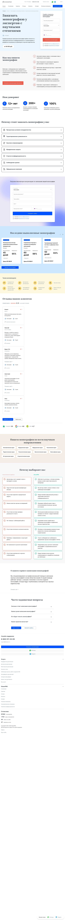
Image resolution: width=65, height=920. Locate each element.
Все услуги (3, 681)
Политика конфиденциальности (8, 706)
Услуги (4, 6)
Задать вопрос (16, 627)
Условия (37, 6)
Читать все (18, 419)
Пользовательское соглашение (53, 45)
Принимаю (46, 43)
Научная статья (57, 282)
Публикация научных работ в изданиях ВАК (11, 288)
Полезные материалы (46, 6)
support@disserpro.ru (5, 641)
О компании (10, 6)
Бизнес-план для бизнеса (57, 288)
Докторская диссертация (26, 282)
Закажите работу (29, 627)
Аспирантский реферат (41, 288)
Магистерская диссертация (41, 282)
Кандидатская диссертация (11, 282)
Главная (4, 10)
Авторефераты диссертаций (26, 288)
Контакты (30, 6)
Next (62, 235)
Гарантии (18, 6)
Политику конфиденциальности (53, 43)
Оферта (2, 729)
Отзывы (24, 6)
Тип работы (46, 24)
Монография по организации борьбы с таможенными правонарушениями (24, 10)
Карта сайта (3, 732)
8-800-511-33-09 (8, 639)
